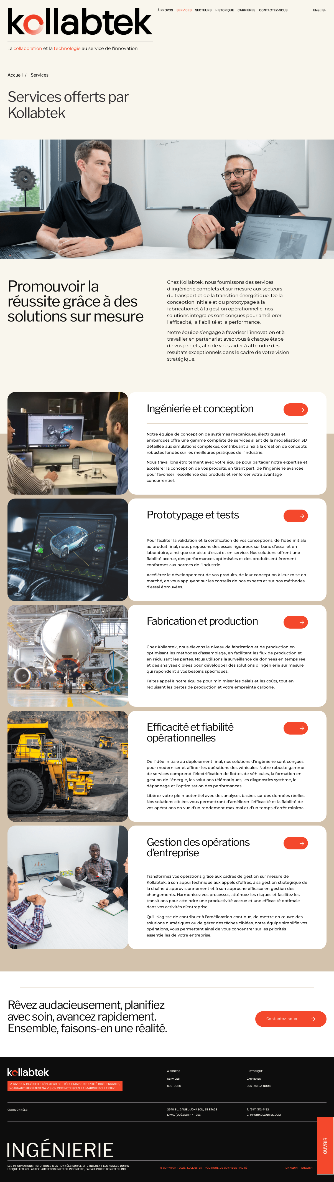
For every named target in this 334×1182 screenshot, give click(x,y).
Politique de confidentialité (226, 1168)
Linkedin (291, 1168)
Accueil (15, 75)
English (307, 1168)
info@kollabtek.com (265, 1115)
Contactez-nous (290, 1018)
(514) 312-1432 (259, 1109)
